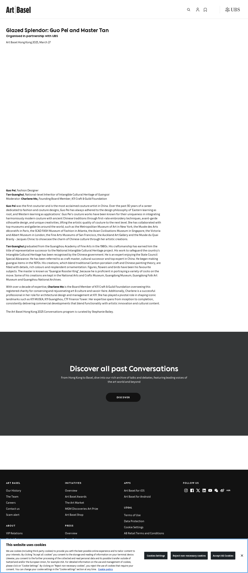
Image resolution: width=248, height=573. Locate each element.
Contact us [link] (13, 508)
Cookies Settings (156, 555)
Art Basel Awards (76, 496)
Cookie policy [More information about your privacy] (105, 569)
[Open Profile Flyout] (198, 9)
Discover (123, 397)
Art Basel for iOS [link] (134, 490)
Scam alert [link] (12, 514)
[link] (18, 9)
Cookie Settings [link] (133, 527)
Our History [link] (13, 490)
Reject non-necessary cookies (189, 555)
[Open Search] (188, 9)
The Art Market (74, 502)
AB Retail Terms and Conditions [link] (144, 533)
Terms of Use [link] (132, 515)
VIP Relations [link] (14, 533)
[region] (124, 556)
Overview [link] (71, 490)
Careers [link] (11, 502)
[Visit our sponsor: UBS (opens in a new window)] (232, 9)
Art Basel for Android (137, 496)
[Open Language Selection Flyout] (213, 9)
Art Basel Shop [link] (74, 514)
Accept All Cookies (223, 555)
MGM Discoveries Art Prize (81, 508)
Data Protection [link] (134, 521)
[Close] (242, 555)
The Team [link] (12, 496)
